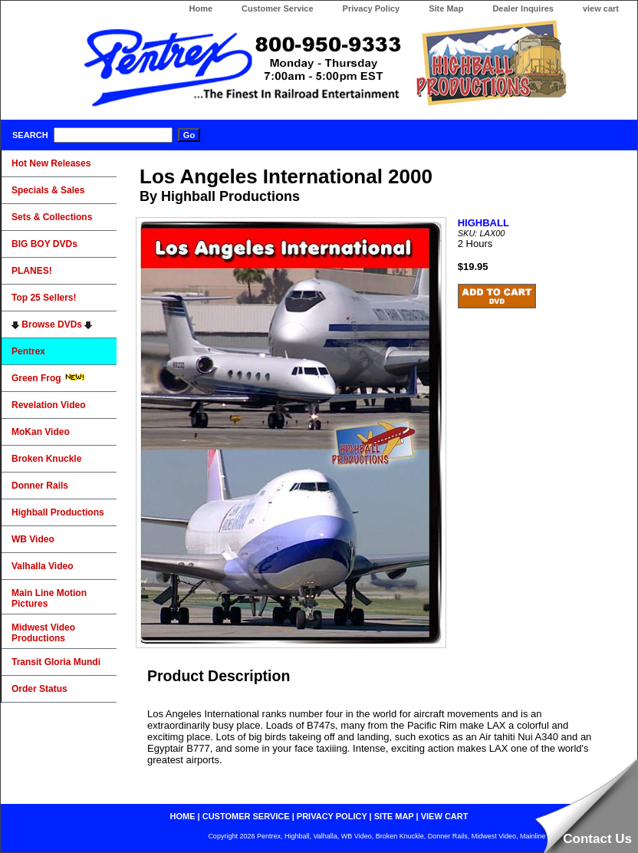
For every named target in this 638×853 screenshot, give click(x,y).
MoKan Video (41, 431)
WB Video (33, 539)
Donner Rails (40, 485)
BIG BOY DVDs (44, 244)
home (183, 816)
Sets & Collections (52, 217)
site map (394, 816)
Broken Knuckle (46, 458)
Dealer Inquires (522, 8)
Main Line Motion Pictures (49, 598)
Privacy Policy (371, 8)
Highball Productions (58, 512)
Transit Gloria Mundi (56, 662)
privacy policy (332, 816)
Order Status (39, 688)
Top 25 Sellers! (44, 297)
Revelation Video (48, 405)
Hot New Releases (51, 163)
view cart (601, 8)
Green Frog (48, 378)
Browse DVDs (52, 324)
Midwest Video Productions (43, 633)
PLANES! (32, 270)
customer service (246, 816)
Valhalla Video (42, 566)
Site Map (446, 8)
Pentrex (28, 351)
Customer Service (278, 8)
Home (200, 8)
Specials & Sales (48, 190)
